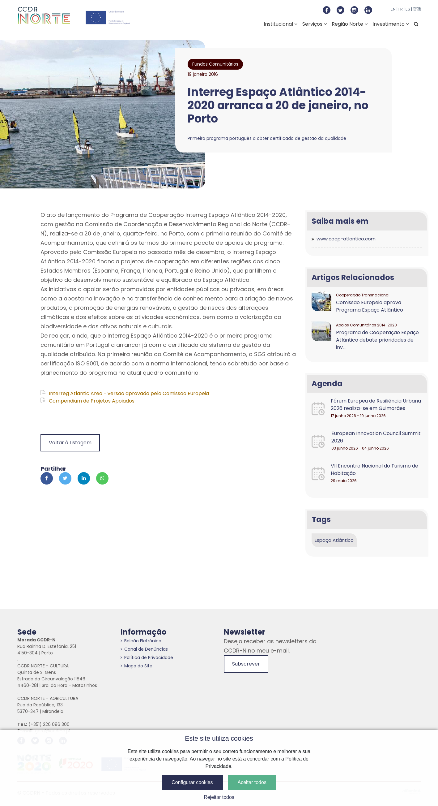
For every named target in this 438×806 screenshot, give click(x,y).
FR (400, 9)
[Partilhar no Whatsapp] (102, 478)
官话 (417, 9)
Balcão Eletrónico (141, 641)
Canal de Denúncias (144, 649)
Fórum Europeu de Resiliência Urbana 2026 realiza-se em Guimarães (376, 404)
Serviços (314, 24)
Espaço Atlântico (334, 540)
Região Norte (350, 24)
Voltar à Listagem (70, 442)
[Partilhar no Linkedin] (84, 478)
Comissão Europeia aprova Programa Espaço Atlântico (369, 306)
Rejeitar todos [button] (219, 797)
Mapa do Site (136, 666)
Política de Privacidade (147, 657)
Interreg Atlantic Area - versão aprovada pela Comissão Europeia (124, 393)
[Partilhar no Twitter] (65, 478)
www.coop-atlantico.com (346, 238)
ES (408, 9)
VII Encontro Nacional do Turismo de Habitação (374, 469)
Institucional (280, 24)
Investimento (390, 24)
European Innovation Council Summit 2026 (376, 437)
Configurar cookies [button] (192, 782)
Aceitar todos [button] (252, 782)
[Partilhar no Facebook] (46, 478)
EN (393, 9)
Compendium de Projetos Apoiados (87, 400)
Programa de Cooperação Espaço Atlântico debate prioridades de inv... (377, 340)
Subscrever (246, 663)
